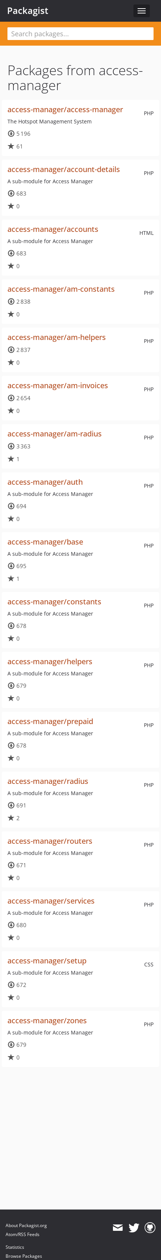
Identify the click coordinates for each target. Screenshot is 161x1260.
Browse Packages (24, 1256)
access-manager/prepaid (50, 721)
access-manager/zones (47, 1020)
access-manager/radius (47, 781)
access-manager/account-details (63, 169)
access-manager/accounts (52, 229)
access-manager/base (45, 542)
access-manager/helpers (49, 661)
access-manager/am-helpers (56, 337)
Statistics (15, 1247)
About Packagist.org (26, 1225)
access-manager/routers (49, 841)
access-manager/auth (45, 482)
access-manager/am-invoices (57, 385)
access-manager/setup (46, 961)
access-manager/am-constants (61, 289)
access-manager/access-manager (65, 109)
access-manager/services (51, 901)
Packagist (27, 10)
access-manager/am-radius (54, 434)
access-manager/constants (54, 602)
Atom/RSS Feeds (23, 1234)
